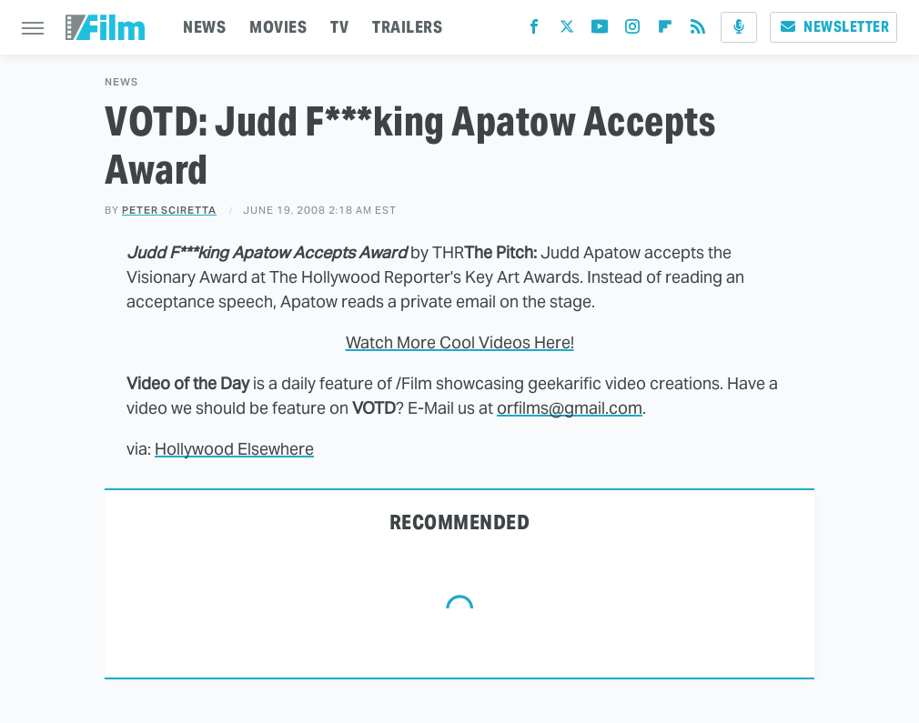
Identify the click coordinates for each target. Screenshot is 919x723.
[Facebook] (534, 30)
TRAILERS (407, 26)
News (121, 82)
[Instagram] (632, 30)
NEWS (204, 26)
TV (339, 26)
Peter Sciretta (169, 210)
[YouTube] (600, 30)
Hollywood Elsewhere (234, 448)
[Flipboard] (665, 30)
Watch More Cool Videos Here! (460, 342)
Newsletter (833, 26)
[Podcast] (739, 27)
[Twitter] (567, 30)
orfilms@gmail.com (569, 407)
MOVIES (278, 26)
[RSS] (698, 30)
